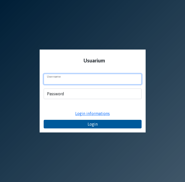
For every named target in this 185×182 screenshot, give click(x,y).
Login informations (92, 113)
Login (93, 124)
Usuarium (93, 60)
